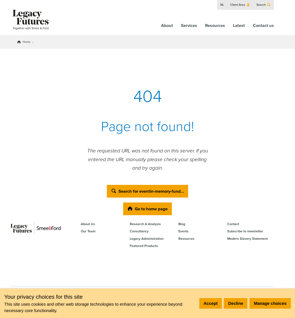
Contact (233, 224)
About (167, 25)
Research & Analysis (145, 224)
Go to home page (147, 209)
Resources (215, 25)
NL (222, 5)
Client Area (240, 5)
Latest (239, 25)
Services (189, 25)
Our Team (88, 231)
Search (263, 5)
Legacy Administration (147, 238)
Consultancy (139, 231)
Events (183, 231)
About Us (88, 224)
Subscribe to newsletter (245, 231)
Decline (235, 303)
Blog (181, 224)
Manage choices (270, 303)
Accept (211, 303)
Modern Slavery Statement (247, 238)
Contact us (263, 25)
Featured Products (144, 245)
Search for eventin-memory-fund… (147, 191)
